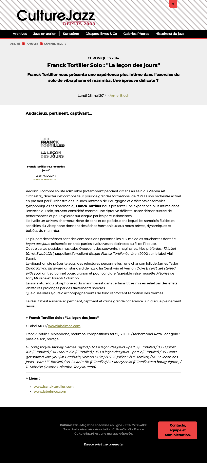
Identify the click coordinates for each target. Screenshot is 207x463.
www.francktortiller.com (54, 387)
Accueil (15, 43)
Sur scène (71, 34)
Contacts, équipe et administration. (178, 430)
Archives (20, 34)
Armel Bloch (119, 96)
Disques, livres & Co (101, 34)
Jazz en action (44, 34)
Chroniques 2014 (55, 43)
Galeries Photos (136, 34)
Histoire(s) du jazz (169, 34)
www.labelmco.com (45, 179)
